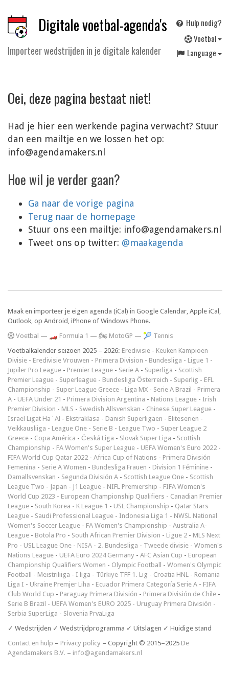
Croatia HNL (171, 574)
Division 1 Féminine (180, 467)
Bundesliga (165, 360)
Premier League (90, 370)
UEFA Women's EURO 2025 (91, 604)
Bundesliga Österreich (135, 380)
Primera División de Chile (179, 594)
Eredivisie (136, 350)
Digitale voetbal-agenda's (102, 24)
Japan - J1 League (75, 486)
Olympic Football (136, 565)
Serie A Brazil (172, 389)
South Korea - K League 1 (71, 506)
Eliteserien (183, 418)
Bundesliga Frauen (119, 467)
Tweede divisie (166, 545)
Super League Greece (87, 389)
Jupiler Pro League (34, 370)
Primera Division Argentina (106, 399)
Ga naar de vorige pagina (81, 203)
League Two (137, 428)
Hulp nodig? (198, 22)
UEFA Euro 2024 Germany (96, 555)
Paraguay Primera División (98, 594)
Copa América (55, 438)
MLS (67, 409)
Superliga (159, 370)
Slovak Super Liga (145, 438)
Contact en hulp (30, 643)
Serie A (129, 370)
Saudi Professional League (74, 516)
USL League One (48, 545)
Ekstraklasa (83, 418)
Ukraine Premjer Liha (60, 584)
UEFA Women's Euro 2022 (179, 448)
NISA (84, 545)
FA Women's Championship (126, 525)
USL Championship (141, 506)
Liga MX (136, 389)
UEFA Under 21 (39, 399)
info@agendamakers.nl (107, 653)
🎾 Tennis (158, 336)
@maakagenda (152, 242)
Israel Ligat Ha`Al (34, 418)
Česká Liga (97, 438)
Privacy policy (80, 643)
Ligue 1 (198, 360)
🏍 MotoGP (116, 336)
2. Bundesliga (118, 545)
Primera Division (119, 360)
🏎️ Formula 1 (68, 336)
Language (199, 52)
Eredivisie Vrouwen (61, 360)
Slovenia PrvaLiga (88, 613)
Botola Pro (50, 535)
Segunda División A (89, 477)
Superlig (186, 380)
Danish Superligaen (134, 418)
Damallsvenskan (32, 477)
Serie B (103, 428)
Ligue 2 (176, 535)
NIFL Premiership (132, 486)
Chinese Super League (179, 409)
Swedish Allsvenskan (110, 409)
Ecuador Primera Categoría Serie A (146, 584)
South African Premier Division (116, 535)
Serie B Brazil (27, 604)
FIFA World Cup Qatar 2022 (48, 457)
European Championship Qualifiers (113, 496)
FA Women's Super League (95, 448)
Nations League (174, 399)
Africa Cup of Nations (125, 457)
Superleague (78, 380)
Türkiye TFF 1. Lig (122, 574)
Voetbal (203, 38)
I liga (83, 574)
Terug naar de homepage (81, 216)
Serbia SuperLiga (33, 613)
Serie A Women (63, 467)
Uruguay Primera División (174, 604)
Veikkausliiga (27, 428)
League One (69, 428)
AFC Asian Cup (161, 555)
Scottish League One (154, 477)
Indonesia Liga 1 (143, 516)
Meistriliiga (53, 574)
